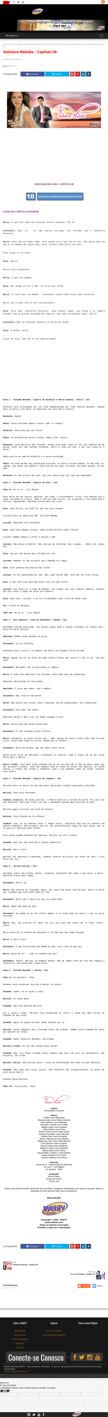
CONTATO (20, 1338)
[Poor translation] (6, 1381)
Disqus (100, 1276)
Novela (56, 44)
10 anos (12, 44)
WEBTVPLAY (20, 1334)
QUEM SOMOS (20, 1321)
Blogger (86, 1276)
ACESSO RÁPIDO (20, 1325)
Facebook (33, 74)
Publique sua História (19, 1362)
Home (5, 44)
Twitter (57, 74)
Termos (7, 1362)
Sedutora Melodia (76, 44)
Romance (64, 44)
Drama (43, 44)
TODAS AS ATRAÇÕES (19, 1330)
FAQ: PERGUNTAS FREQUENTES (54, 1325)
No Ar (50, 44)
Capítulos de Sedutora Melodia (28, 44)
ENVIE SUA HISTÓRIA (54, 1321)
